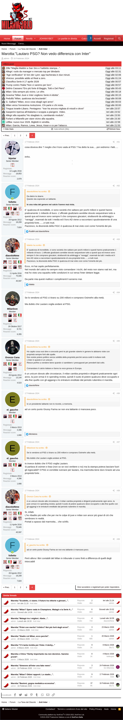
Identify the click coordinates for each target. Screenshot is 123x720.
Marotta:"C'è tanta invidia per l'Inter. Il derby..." (33, 645)
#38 (118, 491)
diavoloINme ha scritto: (37, 191)
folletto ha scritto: (34, 245)
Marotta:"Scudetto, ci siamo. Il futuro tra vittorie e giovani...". (40, 600)
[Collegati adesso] (12, 198)
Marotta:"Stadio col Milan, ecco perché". (30, 636)
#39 (118, 539)
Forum (18, 38)
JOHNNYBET (46, 38)
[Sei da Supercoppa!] (12, 213)
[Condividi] (114, 142)
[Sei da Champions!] (20, 208)
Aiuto (106, 709)
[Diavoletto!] (5, 208)
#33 (118, 239)
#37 (118, 442)
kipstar (12, 158)
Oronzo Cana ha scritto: (37, 496)
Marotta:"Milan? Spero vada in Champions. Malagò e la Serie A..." (42, 609)
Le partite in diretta (67, 38)
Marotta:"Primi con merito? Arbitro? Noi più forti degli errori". (40, 627)
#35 (118, 341)
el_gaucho (12, 409)
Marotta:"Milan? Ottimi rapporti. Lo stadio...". (32, 674)
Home (7, 38)
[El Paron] (15, 208)
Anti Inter (33, 603)
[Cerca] (119, 38)
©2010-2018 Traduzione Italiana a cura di (61, 717)
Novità (29, 38)
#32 (118, 186)
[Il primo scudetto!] (10, 208)
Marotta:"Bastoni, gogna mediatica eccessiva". (33, 683)
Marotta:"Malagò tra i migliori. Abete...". (29, 618)
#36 (118, 393)
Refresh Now (113, 129)
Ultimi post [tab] (8, 64)
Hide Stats (8, 129)
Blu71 (111, 647)
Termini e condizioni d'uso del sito (72, 709)
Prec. (7, 135)
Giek (112, 677)
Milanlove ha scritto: (35, 448)
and (39, 231)
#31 (118, 142)
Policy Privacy (95, 709)
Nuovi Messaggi (9, 43)
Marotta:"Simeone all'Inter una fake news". (31, 665)
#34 (118, 292)
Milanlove (12, 308)
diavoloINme (12, 255)
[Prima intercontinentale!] (12, 165)
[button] (35, 38)
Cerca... (21, 43)
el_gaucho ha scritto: (36, 545)
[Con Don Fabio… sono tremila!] (7, 213)
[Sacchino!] (5, 262)
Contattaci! (50, 709)
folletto (12, 202)
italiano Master (10, 709)
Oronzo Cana (12, 357)
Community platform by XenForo (61, 715)
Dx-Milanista (109, 668)
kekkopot (110, 656)
